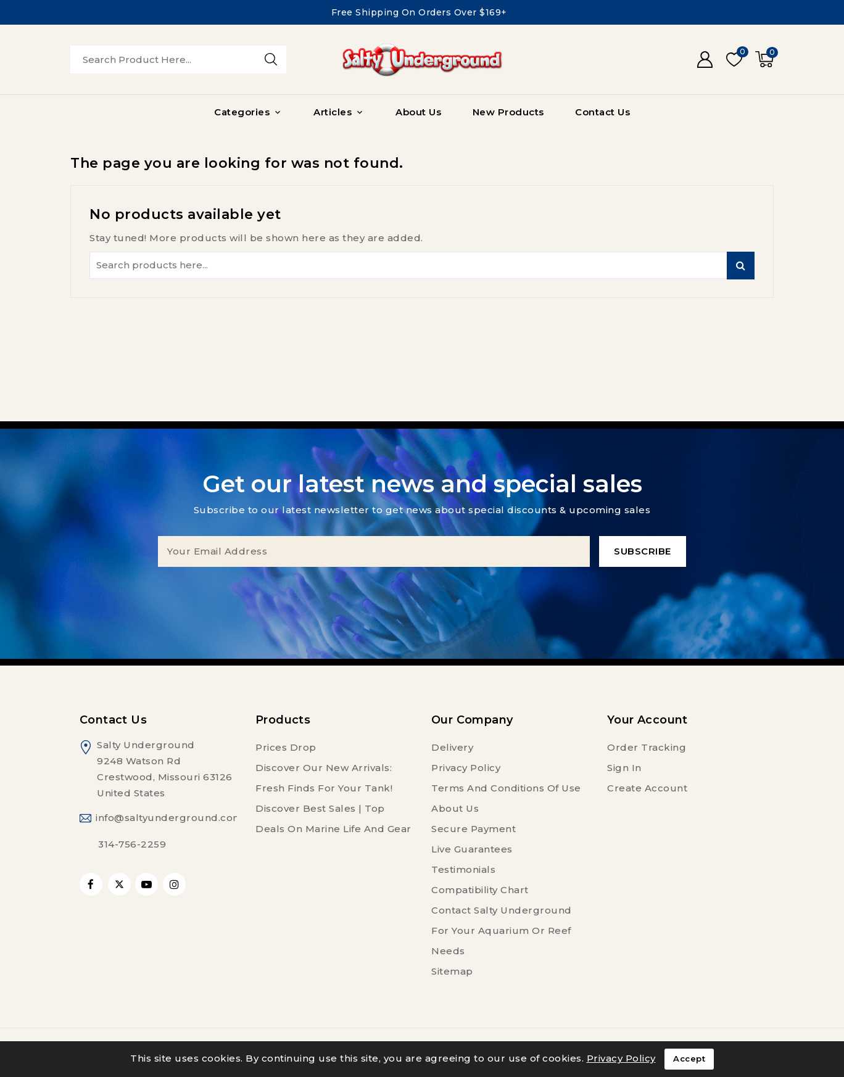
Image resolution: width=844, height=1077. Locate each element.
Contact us (113, 720)
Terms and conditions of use (506, 788)
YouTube (147, 884)
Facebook (92, 884)
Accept (689, 1059)
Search (741, 265)
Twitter (119, 884)
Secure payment (473, 829)
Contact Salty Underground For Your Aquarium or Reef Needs (501, 930)
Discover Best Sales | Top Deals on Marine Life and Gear (333, 819)
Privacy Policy (465, 768)
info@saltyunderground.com (169, 817)
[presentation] (422, 591)
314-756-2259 (132, 844)
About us (455, 808)
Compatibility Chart (480, 890)
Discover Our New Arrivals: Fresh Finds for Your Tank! (323, 778)
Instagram (176, 884)
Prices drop (285, 747)
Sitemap (452, 971)
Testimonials (463, 869)
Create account (647, 788)
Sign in (624, 768)
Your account (647, 720)
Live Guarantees (472, 849)
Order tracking (646, 747)
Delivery (452, 747)
